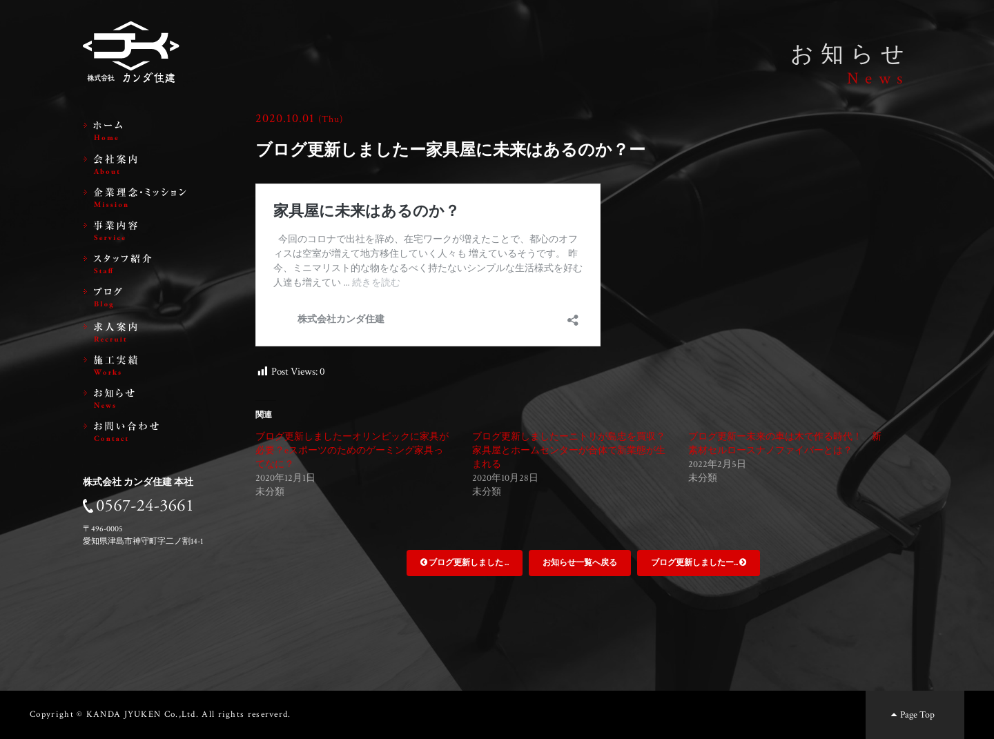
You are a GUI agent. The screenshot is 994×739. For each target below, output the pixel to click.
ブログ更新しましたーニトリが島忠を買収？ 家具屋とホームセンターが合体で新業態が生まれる (573, 451)
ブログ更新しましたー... (698, 563)
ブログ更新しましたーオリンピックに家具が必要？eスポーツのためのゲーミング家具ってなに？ (352, 451)
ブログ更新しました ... (464, 563)
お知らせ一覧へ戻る (580, 563)
